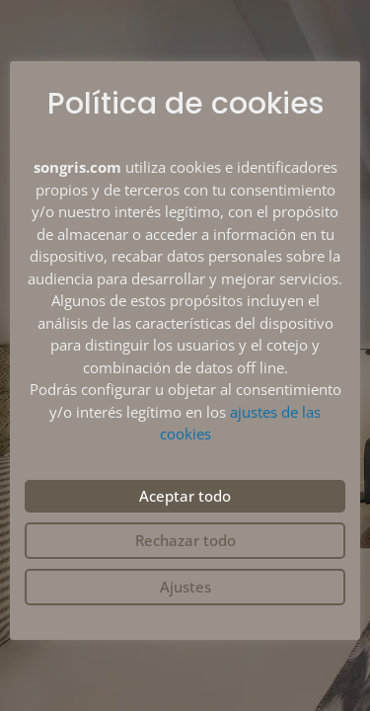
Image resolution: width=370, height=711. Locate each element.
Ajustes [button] (185, 586)
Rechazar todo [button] (185, 540)
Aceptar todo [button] (185, 496)
